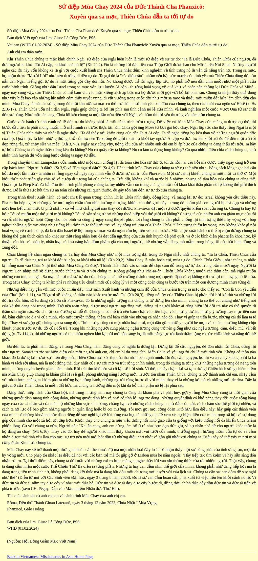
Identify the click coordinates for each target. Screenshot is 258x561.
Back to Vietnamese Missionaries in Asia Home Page (50, 556)
